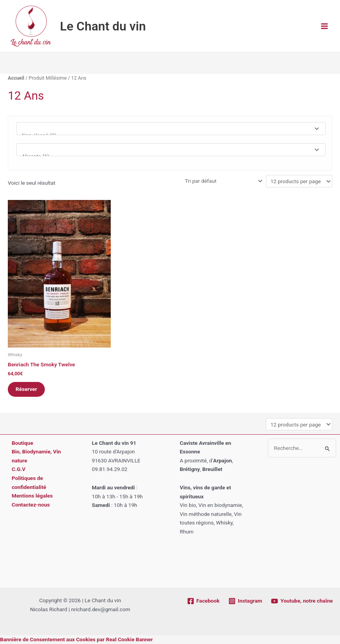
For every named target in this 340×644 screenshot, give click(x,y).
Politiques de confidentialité (29, 482)
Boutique (22, 443)
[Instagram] (245, 601)
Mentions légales (32, 495)
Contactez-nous (31, 504)
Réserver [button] (26, 389)
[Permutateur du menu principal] (324, 26)
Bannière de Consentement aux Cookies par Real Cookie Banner (76, 639)
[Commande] (223, 181)
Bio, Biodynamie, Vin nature (36, 456)
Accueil (16, 78)
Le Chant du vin (103, 26)
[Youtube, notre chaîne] (302, 601)
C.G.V (18, 469)
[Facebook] (203, 601)
